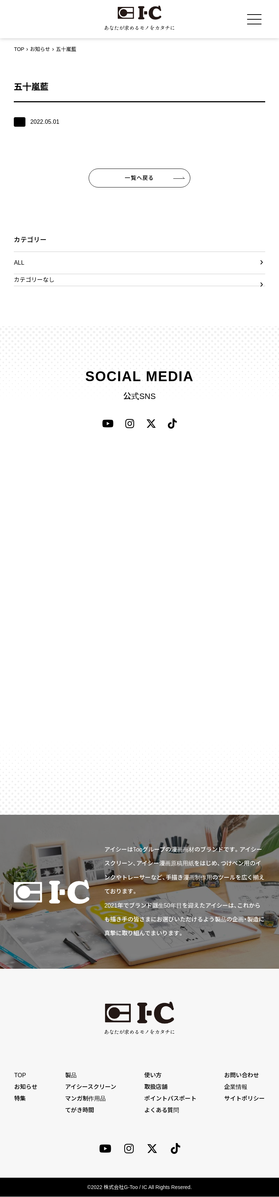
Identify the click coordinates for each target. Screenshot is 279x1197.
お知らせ (40, 49)
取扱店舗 (155, 1087)
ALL (19, 263)
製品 (71, 1075)
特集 (19, 1098)
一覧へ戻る (139, 178)
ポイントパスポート (170, 1098)
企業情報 (236, 1087)
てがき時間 (79, 1110)
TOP (19, 49)
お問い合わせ (242, 1075)
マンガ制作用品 (85, 1098)
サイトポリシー (245, 1098)
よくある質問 (161, 1110)
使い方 (153, 1075)
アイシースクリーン (90, 1087)
